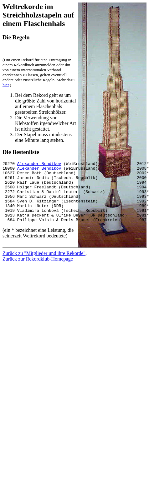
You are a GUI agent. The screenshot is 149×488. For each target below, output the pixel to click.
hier (6, 84)
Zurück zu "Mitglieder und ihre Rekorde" (44, 261)
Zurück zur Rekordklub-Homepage (38, 267)
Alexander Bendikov (39, 164)
